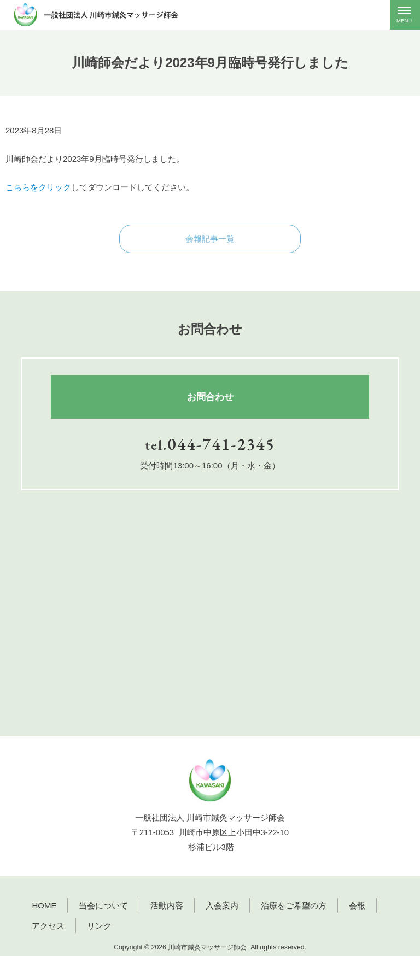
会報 (357, 905)
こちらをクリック (38, 187)
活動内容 (166, 905)
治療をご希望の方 (293, 905)
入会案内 (222, 905)
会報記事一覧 (210, 238)
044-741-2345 (221, 444)
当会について (103, 905)
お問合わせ (210, 396)
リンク (99, 925)
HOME (44, 905)
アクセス (48, 925)
